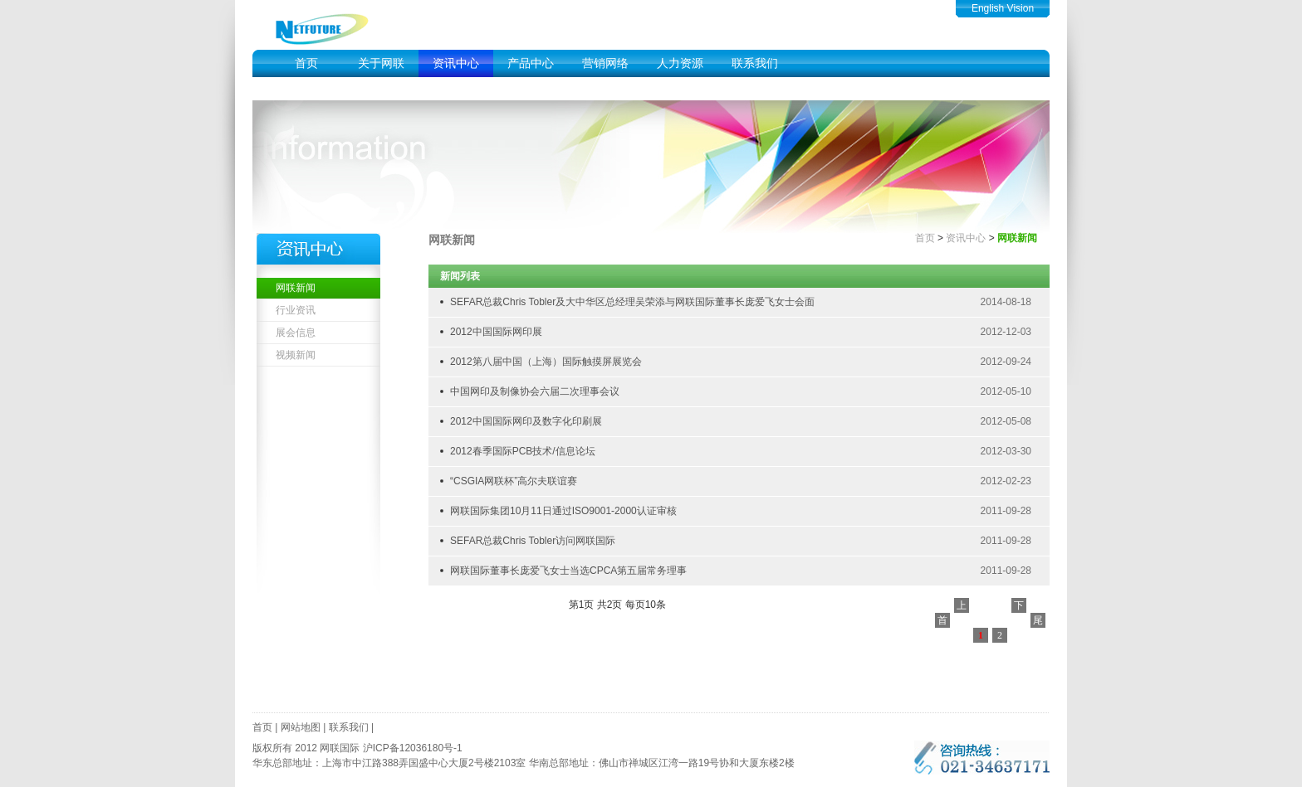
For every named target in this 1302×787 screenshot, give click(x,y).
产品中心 (530, 63)
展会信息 (296, 332)
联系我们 (755, 63)
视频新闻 (296, 355)
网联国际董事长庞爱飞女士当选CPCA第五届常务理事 (568, 570)
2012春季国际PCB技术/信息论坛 (522, 451)
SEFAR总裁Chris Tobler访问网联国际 (532, 541)
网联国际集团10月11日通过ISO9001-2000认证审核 (563, 511)
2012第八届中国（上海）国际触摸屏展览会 (546, 361)
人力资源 (680, 63)
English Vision (1003, 8)
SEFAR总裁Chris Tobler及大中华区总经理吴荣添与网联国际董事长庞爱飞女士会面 (632, 302)
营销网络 (605, 63)
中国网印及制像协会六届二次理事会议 (534, 391)
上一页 (962, 606)
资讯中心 (456, 63)
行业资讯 (296, 310)
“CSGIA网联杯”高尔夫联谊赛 (513, 481)
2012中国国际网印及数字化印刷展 (526, 421)
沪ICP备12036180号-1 (413, 748)
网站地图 (301, 727)
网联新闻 (296, 288)
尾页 (1038, 621)
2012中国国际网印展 (496, 332)
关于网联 (381, 63)
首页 (306, 63)
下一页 (1019, 606)
